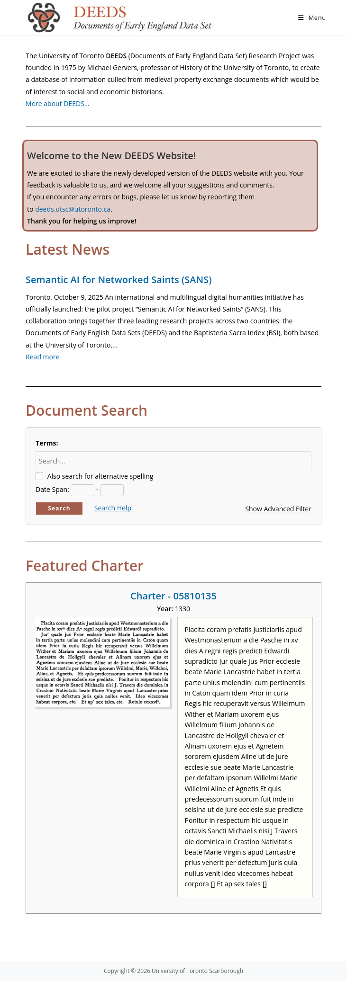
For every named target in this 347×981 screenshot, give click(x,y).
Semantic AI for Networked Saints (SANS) (118, 279)
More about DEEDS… (58, 103)
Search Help (112, 507)
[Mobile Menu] (312, 17)
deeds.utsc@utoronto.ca (72, 209)
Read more (42, 356)
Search (59, 508)
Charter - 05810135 (173, 595)
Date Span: (52, 489)
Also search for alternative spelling (100, 476)
